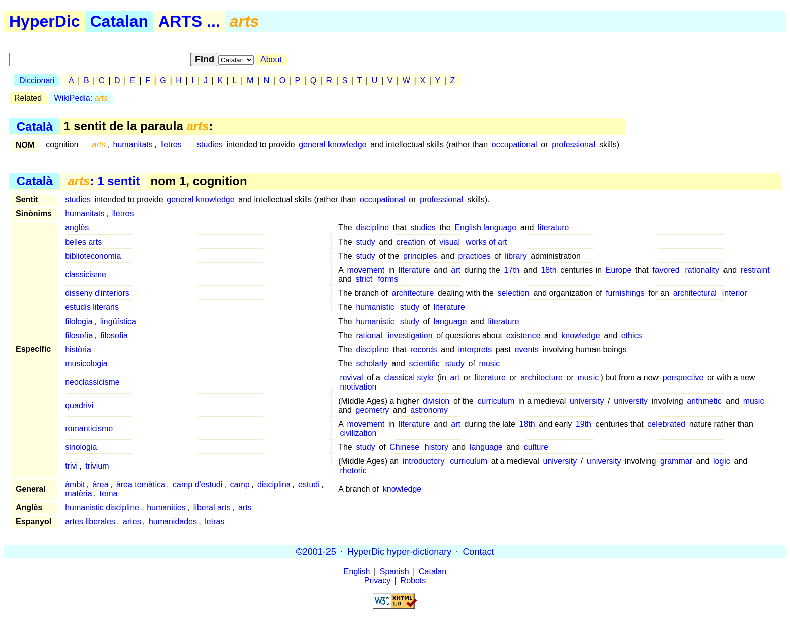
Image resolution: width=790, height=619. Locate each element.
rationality (702, 270)
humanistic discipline (102, 507)
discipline (372, 227)
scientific (424, 363)
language (450, 321)
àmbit (75, 484)
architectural (695, 293)
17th (511, 270)
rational (369, 335)
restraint (755, 270)
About (271, 59)
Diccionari (36, 80)
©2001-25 (316, 551)
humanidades (173, 521)
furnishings (625, 293)
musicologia (86, 363)
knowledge (580, 335)
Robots (413, 580)
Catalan (119, 21)
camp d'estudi (197, 484)
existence (523, 335)
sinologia (81, 447)
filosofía (79, 335)
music (489, 363)
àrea (101, 484)
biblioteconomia (93, 256)
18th (548, 270)
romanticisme (89, 428)
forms (388, 279)
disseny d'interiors (97, 293)
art (455, 270)
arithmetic (704, 401)
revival (351, 377)
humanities (166, 507)
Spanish (394, 571)
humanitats (133, 144)
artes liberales (90, 521)
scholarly (371, 363)
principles (420, 256)
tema (109, 493)
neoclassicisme (92, 382)
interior (734, 293)
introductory (424, 461)
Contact (478, 551)
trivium (97, 465)
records (423, 349)
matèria (78, 493)
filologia (78, 321)
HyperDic (44, 21)
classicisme (85, 274)
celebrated (666, 424)
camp (240, 484)
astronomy (429, 410)
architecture (413, 293)
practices (474, 256)
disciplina (274, 484)
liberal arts (212, 507)
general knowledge (332, 144)
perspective (683, 377)
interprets (475, 349)
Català (35, 126)
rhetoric (353, 470)
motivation (358, 386)
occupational (514, 144)
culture (536, 447)
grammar (676, 461)
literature (553, 227)
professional (573, 144)
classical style (409, 377)
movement (366, 270)
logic (721, 461)
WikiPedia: (81, 98)
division (436, 401)
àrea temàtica (140, 484)
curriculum (496, 401)
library (516, 256)
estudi (309, 484)
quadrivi (79, 405)
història (78, 349)
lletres (171, 144)
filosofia (114, 335)
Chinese (404, 447)
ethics (631, 335)
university (587, 401)
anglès (77, 227)
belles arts (83, 242)
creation (411, 242)
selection (514, 293)
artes (132, 521)
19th (583, 424)
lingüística (118, 321)
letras (214, 521)
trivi (71, 465)
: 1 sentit (104, 181)
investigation (410, 335)
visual (449, 242)
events (527, 349)
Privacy (377, 580)
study (365, 242)
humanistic (375, 307)
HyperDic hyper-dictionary (399, 551)
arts (245, 507)
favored (665, 270)
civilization (358, 433)
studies (210, 144)
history (436, 447)
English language (485, 227)
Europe (619, 270)
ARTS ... (189, 21)
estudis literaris (92, 307)
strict (364, 279)
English (357, 571)
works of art (486, 242)
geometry (372, 410)
